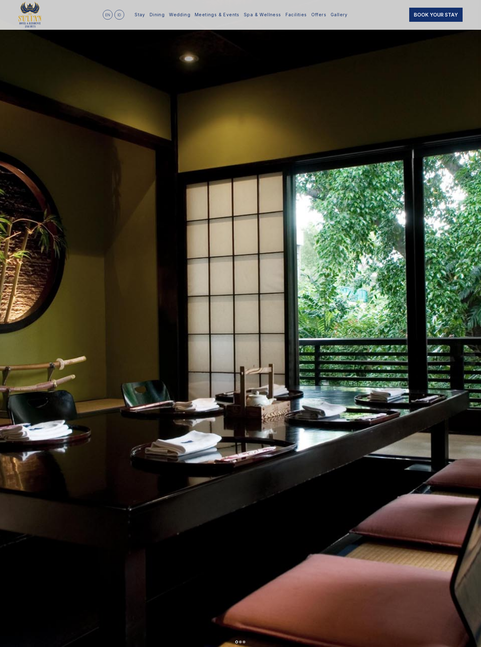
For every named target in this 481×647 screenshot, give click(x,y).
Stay (140, 14)
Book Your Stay (436, 15)
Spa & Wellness (262, 14)
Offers (318, 14)
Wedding (179, 14)
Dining (157, 14)
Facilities (296, 14)
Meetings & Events (217, 14)
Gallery (339, 14)
